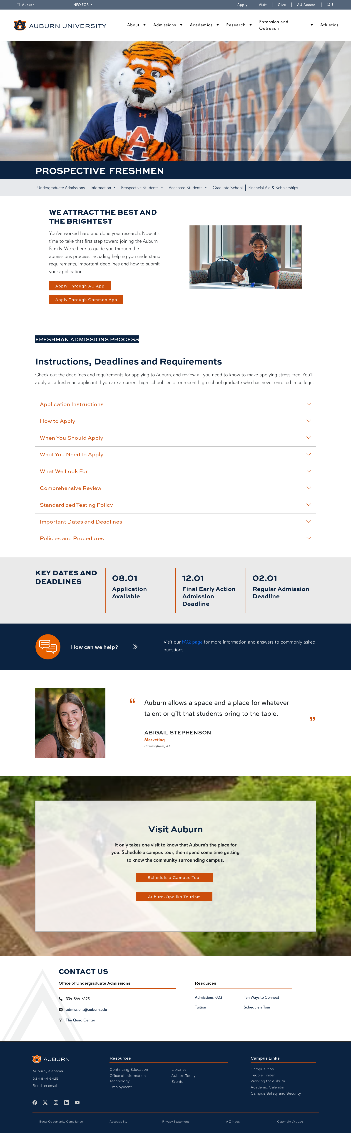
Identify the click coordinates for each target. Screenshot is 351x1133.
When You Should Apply (175, 437)
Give (285, 4)
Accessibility (118, 1121)
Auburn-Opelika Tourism (174, 896)
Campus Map (262, 1068)
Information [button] (101, 187)
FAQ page (192, 642)
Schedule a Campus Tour (174, 877)
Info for (81, 4)
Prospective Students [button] (140, 187)
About (133, 25)
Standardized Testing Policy (175, 504)
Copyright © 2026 (290, 1121)
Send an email (44, 1085)
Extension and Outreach (273, 25)
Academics (201, 25)
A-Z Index (233, 1121)
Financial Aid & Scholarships (273, 187)
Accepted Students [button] (186, 187)
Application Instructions (175, 404)
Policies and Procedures (175, 538)
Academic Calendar (268, 1087)
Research (236, 25)
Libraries (179, 1069)
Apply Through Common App (86, 299)
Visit (263, 4)
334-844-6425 (45, 1078)
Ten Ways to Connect (261, 997)
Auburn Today (183, 1075)
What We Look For (175, 471)
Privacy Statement (175, 1121)
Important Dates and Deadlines (175, 521)
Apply (242, 4)
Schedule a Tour (257, 1007)
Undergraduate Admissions (61, 187)
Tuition (200, 1007)
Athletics (329, 25)
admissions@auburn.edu (86, 1009)
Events (177, 1081)
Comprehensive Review (175, 488)
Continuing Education (129, 1069)
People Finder (263, 1075)
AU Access (306, 4)
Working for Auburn (268, 1080)
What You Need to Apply (175, 454)
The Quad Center (80, 1020)
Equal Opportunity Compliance (61, 1121)
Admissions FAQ (208, 997)
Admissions (164, 25)
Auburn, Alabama (47, 1070)
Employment (121, 1086)
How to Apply (175, 420)
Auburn (25, 4)
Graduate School (228, 187)
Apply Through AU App (80, 286)
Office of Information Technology (128, 1078)
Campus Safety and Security (276, 1093)
